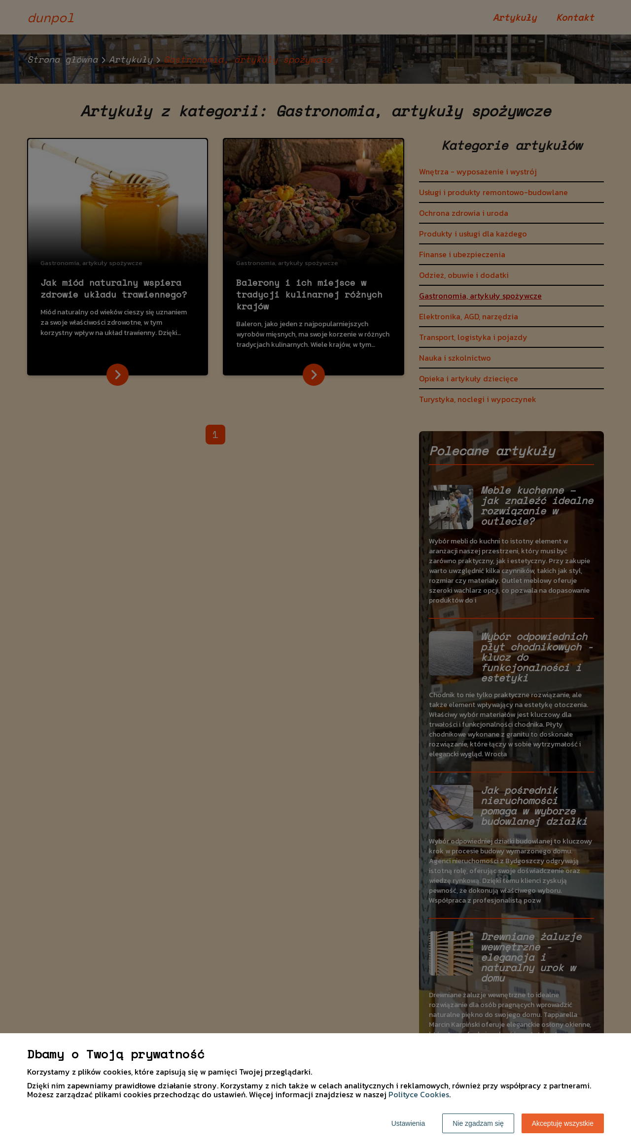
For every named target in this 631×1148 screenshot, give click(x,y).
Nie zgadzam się (478, 1123)
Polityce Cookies (418, 1094)
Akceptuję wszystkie (563, 1123)
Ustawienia (408, 1123)
